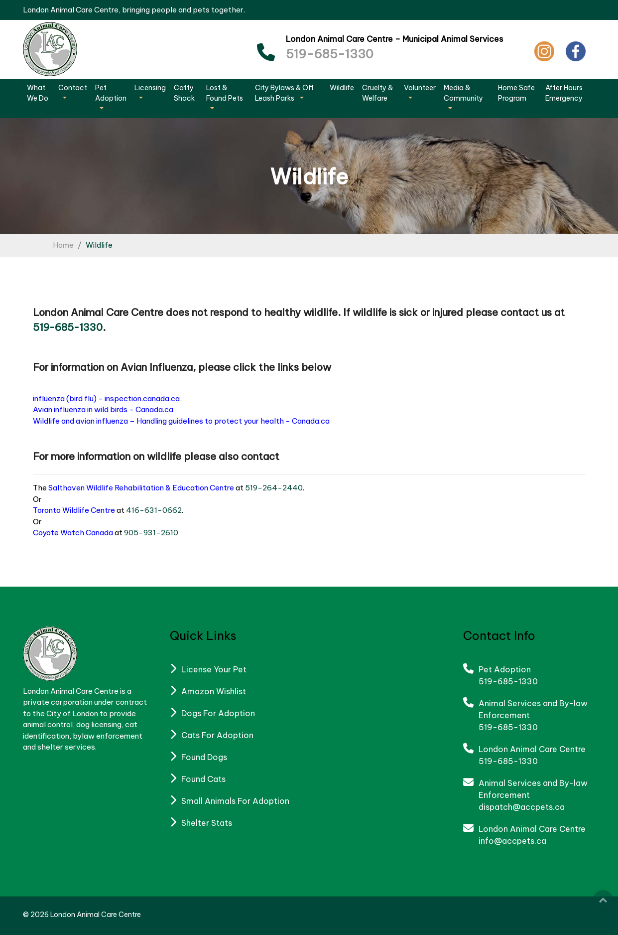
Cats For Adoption (217, 735)
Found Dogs (204, 757)
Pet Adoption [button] (110, 93)
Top (603, 900)
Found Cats (203, 779)
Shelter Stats (206, 823)
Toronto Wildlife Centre (74, 510)
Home (63, 245)
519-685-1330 (329, 53)
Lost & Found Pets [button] (224, 93)
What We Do (37, 93)
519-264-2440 (274, 487)
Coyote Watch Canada (73, 532)
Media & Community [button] (463, 93)
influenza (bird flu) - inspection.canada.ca (106, 398)
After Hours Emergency (564, 93)
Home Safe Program (516, 93)
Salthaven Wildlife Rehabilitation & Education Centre (141, 487)
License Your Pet (214, 669)
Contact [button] (72, 87)
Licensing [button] (150, 87)
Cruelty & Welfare (377, 93)
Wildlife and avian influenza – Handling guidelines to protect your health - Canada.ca (181, 421)
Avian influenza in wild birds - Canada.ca (103, 409)
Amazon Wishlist (213, 691)
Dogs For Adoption (218, 713)
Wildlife (342, 87)
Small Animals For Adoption (235, 801)
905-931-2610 (151, 532)
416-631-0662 (154, 510)
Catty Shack (184, 93)
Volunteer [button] (420, 87)
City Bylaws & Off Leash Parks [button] (284, 93)
